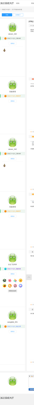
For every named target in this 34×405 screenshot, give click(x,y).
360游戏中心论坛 (10, 4)
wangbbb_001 (12, 322)
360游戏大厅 (9, 399)
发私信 (12, 43)
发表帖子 (18, 15)
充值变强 (12, 92)
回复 (7, 15)
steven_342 (12, 34)
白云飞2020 (12, 264)
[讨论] (31, 21)
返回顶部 (29, 277)
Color (32, 376)
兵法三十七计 (6, 9)
